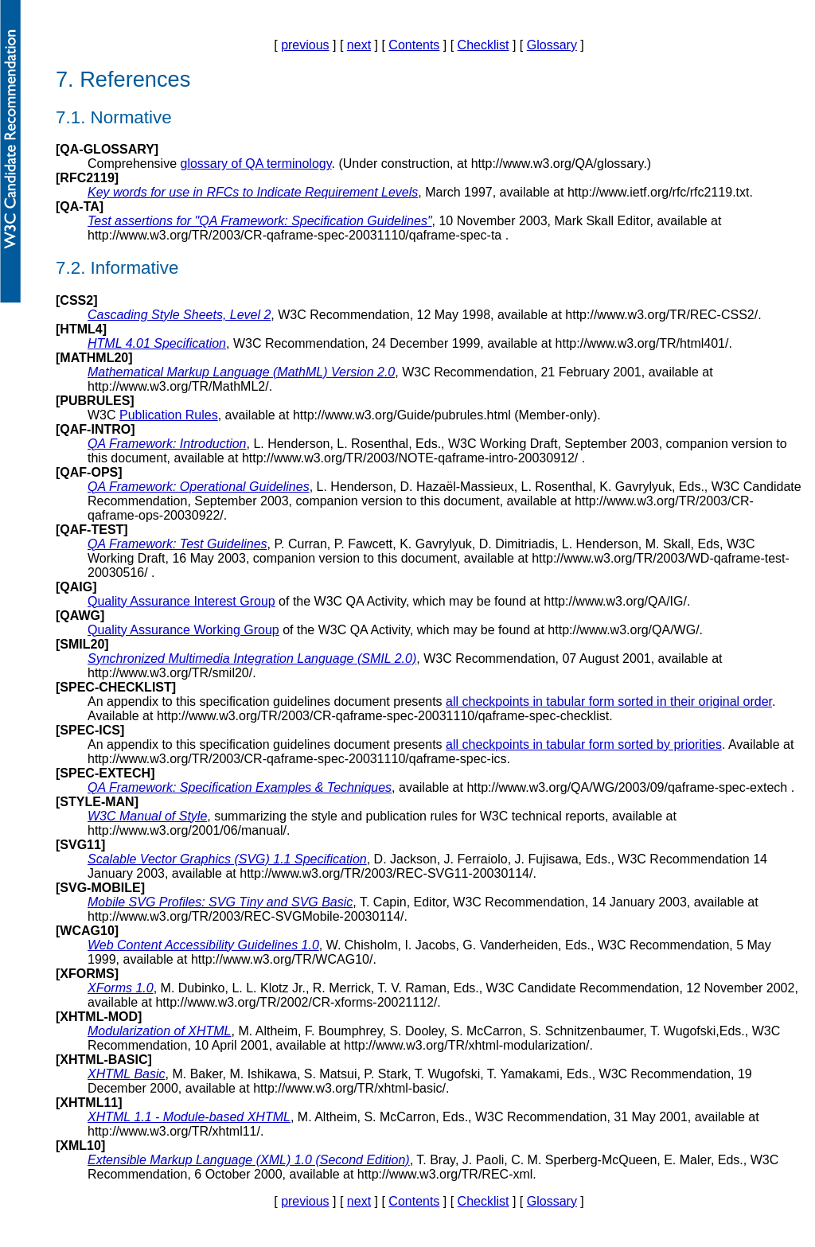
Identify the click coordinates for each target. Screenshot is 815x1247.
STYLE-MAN (97, 802)
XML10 (80, 1145)
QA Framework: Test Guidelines (177, 544)
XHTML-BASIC (103, 1059)
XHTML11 (89, 1102)
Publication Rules (168, 415)
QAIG (76, 587)
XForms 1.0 (121, 988)
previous (305, 45)
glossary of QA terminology (256, 163)
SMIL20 (82, 644)
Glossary (552, 45)
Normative (131, 117)
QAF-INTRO (95, 429)
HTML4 (81, 329)
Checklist (483, 45)
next (359, 45)
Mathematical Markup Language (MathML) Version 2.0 (241, 372)
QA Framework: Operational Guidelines (199, 486)
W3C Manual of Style (147, 816)
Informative (135, 268)
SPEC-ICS (90, 730)
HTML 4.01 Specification (157, 343)
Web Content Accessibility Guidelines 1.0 (203, 945)
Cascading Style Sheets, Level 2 (179, 314)
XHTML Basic (127, 1074)
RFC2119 (87, 178)
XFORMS (87, 973)
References (135, 79)
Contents (413, 45)
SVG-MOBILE (100, 887)
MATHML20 (94, 357)
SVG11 (80, 844)
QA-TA (79, 206)
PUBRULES (95, 400)
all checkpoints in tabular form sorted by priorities (584, 744)
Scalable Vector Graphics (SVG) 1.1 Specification (227, 859)
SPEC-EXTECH (105, 773)
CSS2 (76, 300)
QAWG (80, 615)
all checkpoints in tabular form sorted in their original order (609, 701)
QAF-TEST (91, 529)
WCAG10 (87, 930)
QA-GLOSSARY (107, 149)
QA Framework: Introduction (167, 443)
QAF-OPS (89, 472)
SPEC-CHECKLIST (115, 687)
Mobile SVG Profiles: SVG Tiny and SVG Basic (220, 902)
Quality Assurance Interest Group (181, 601)
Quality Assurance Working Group (183, 630)
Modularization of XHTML (160, 1031)
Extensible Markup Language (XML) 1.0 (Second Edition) (249, 1160)
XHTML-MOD (99, 1016)
